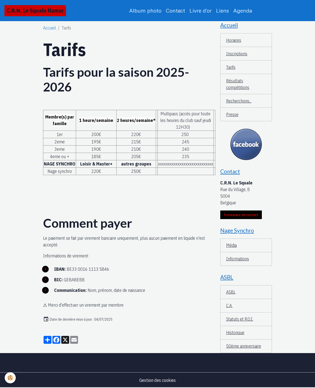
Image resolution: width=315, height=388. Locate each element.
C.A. (229, 305)
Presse (232, 114)
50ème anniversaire (243, 346)
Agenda (242, 10)
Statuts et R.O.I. (239, 319)
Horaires (233, 40)
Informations (237, 259)
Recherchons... (239, 101)
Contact (175, 10)
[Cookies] (10, 377)
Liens (222, 10)
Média (231, 245)
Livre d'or (200, 10)
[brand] (35, 10)
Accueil (49, 28)
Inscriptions (236, 54)
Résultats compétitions (237, 84)
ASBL (231, 292)
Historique (235, 332)
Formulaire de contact (241, 214)
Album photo (145, 10)
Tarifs (231, 67)
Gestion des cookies (157, 380)
